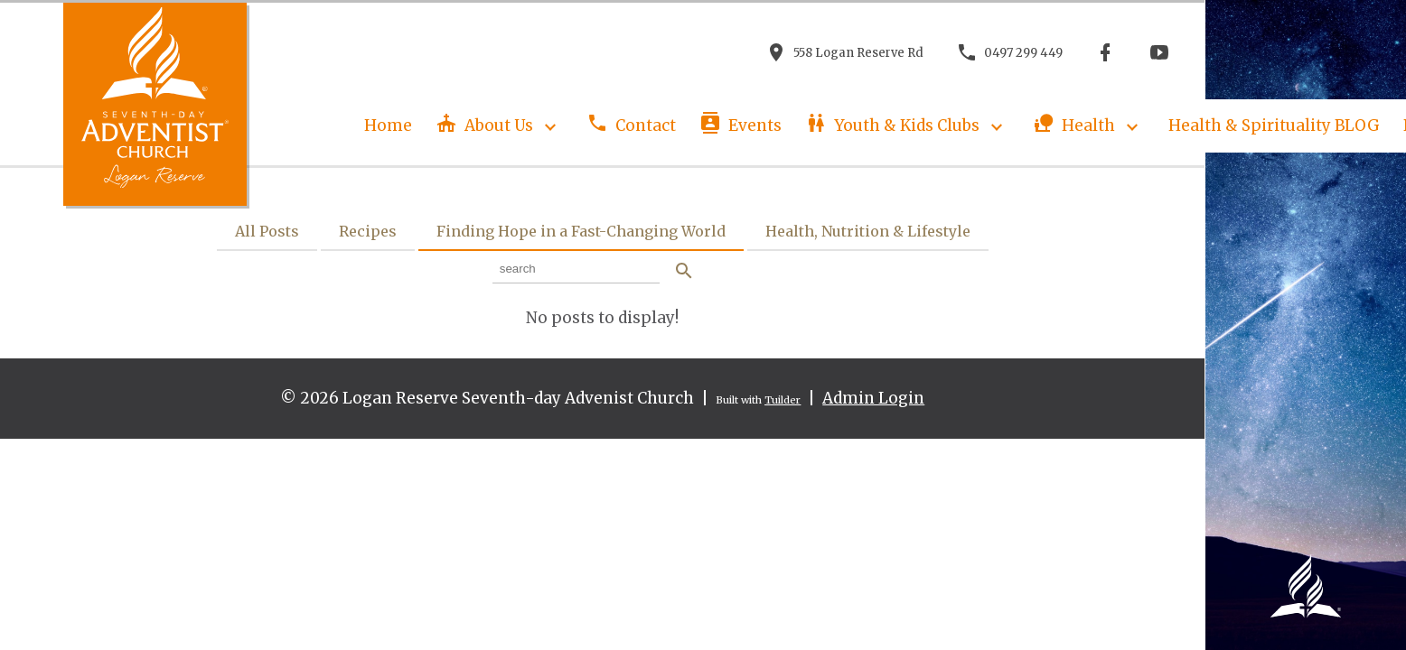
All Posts (267, 231)
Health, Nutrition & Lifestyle (867, 231)
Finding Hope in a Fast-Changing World (581, 231)
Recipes (368, 231)
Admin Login (873, 398)
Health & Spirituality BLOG (1274, 125)
